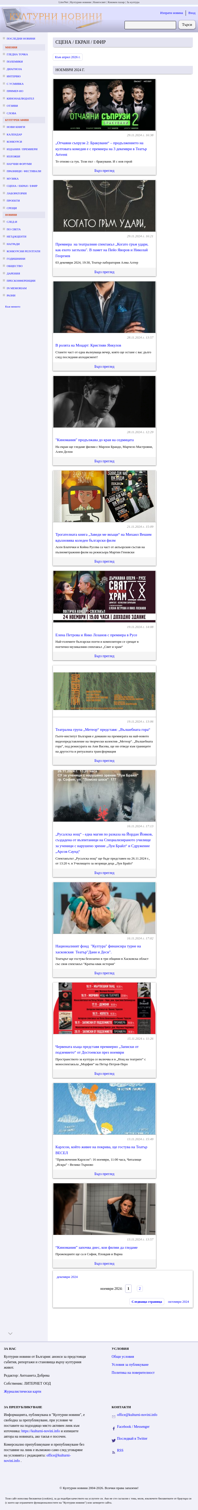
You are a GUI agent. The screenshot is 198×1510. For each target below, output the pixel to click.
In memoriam (17, 288)
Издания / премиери (22, 149)
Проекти (13, 200)
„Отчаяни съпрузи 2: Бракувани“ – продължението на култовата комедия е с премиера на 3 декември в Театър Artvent (101, 149)
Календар (14, 134)
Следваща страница (146, 1302)
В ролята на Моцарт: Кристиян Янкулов (88, 345)
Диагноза (14, 69)
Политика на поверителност (133, 1373)
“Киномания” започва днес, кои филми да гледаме (96, 1247)
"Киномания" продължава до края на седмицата (94, 440)
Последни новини (21, 38)
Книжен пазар (116, 2)
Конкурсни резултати (23, 251)
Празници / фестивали (24, 171)
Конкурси (14, 141)
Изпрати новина (171, 13)
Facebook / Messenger (133, 1427)
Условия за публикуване (130, 1365)
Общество (14, 265)
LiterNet (63, 2)
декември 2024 (67, 1277)
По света (14, 229)
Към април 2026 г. (67, 57)
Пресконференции (21, 280)
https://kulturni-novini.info (41, 1431)
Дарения (13, 273)
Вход (191, 13)
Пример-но (15, 91)
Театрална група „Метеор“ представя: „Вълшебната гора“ (102, 729)
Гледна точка (17, 54)
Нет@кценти (16, 236)
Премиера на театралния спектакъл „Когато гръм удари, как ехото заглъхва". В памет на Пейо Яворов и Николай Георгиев (101, 250)
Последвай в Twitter (132, 1438)
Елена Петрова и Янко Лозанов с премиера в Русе (96, 635)
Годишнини (16, 258)
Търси (187, 24)
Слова (11, 113)
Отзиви (12, 105)
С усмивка (15, 83)
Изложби (13, 156)
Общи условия (123, 1357)
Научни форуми (19, 163)
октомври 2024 (178, 1302)
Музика (13, 178)
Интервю (14, 76)
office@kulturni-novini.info (137, 1415)
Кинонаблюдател (20, 98)
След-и (12, 221)
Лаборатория (17, 193)
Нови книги (16, 126)
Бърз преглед (104, 171)
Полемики (15, 61)
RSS (120, 1450)
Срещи (12, 208)
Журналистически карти (22, 1391)
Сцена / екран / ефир (22, 185)
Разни (11, 295)
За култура (133, 2)
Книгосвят (99, 2)
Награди (13, 244)
